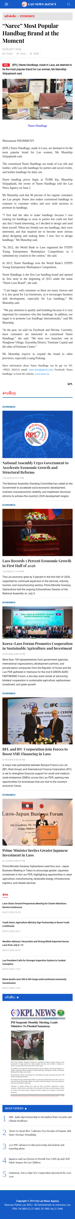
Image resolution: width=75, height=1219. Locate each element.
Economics (27, 16)
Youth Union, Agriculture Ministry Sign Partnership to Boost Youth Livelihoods (35, 924)
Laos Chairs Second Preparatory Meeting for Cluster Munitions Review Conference (34, 905)
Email (7, 53)
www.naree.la (42, 373)
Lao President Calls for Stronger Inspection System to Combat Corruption (34, 962)
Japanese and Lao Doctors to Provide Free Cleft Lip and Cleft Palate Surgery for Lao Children (39, 1160)
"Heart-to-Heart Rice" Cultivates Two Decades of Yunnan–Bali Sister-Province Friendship (40, 1132)
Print (21, 53)
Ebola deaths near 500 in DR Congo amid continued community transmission (34, 981)
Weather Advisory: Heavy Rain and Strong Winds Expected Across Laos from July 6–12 (35, 943)
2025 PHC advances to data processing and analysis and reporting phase (36, 1146)
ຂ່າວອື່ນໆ (9, 393)
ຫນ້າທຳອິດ (10, 16)
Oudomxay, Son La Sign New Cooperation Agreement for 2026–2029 (40, 1174)
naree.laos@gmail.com (41, 369)
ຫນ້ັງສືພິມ (11, 997)
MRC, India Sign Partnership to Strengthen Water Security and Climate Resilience (40, 1119)
